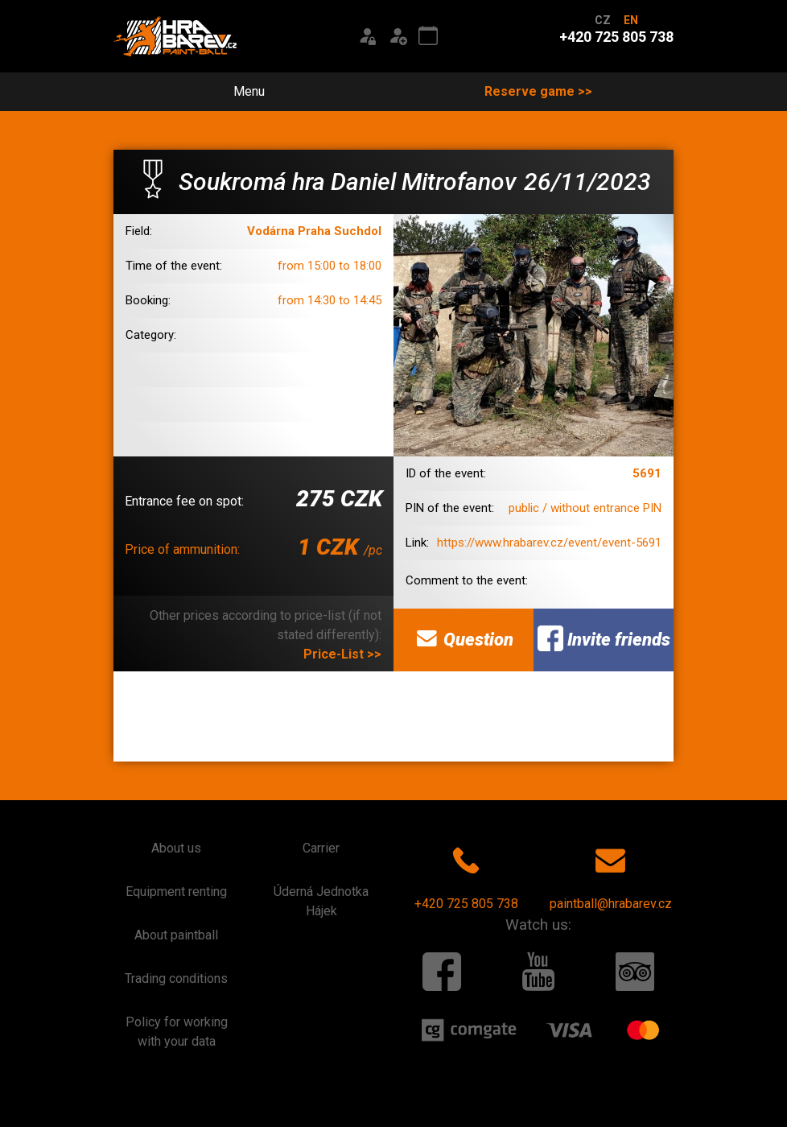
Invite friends (604, 638)
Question (463, 638)
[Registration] (397, 36)
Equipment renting (176, 891)
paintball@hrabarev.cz (611, 875)
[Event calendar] (428, 36)
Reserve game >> (538, 91)
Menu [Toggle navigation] (240, 91)
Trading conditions (176, 978)
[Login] (367, 36)
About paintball (176, 935)
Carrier (321, 848)
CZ (603, 20)
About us (176, 848)
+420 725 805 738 (466, 875)
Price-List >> (342, 654)
